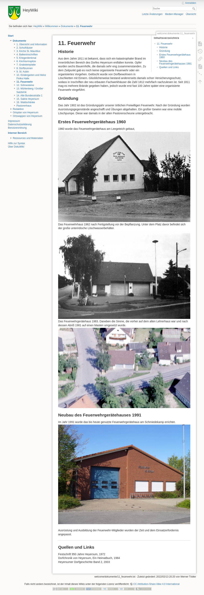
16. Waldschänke (25, 102)
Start (10, 35)
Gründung (164, 51)
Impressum (14, 121)
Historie (163, 47)
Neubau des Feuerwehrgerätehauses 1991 (175, 62)
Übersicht (191, 14)
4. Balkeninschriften (27, 54)
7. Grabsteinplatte (26, 64)
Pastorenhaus (24, 105)
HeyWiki (37, 26)
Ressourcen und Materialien (28, 138)
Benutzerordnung (17, 127)
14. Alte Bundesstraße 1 (29, 95)
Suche (194, 8)
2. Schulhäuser (24, 47)
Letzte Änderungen (152, 14)
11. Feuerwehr (84, 26)
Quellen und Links (169, 67)
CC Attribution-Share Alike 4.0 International (156, 584)
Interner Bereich (17, 133)
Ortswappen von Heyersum (27, 116)
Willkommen (51, 26)
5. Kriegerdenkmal (26, 58)
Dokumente (67, 26)
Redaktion (18, 109)
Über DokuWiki (16, 146)
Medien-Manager (174, 14)
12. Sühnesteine (25, 85)
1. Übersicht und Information (31, 44)
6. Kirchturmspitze (26, 61)
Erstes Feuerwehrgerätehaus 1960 (175, 56)
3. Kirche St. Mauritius (28, 51)
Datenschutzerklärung (20, 124)
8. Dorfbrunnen (24, 68)
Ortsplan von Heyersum (25, 112)
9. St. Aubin (22, 71)
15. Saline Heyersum (27, 99)
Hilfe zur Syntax (16, 143)
